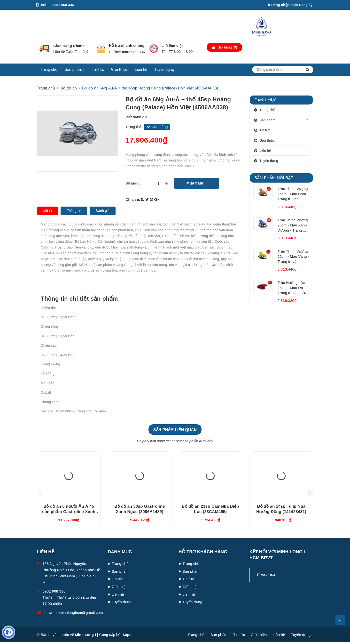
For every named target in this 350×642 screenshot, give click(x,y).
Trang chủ (49, 69)
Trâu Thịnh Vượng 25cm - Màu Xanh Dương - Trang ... (293, 225)
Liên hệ (141, 69)
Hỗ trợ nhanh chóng (127, 45)
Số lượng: (133, 183)
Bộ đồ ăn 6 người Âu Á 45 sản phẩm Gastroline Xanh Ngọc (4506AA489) (68, 511)
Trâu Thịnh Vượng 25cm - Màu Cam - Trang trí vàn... (293, 194)
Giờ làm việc (173, 46)
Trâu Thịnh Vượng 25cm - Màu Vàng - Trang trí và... (293, 256)
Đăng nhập (278, 5)
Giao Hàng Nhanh (69, 46)
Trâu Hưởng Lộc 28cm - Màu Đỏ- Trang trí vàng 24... (293, 288)
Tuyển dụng (164, 69)
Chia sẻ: (132, 199)
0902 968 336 (63, 5)
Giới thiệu (119, 69)
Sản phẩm (75, 69)
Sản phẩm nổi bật (274, 177)
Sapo (127, 635)
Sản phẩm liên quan (175, 430)
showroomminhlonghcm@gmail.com (73, 612)
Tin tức (98, 69)
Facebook (266, 574)
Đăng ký (305, 5)
